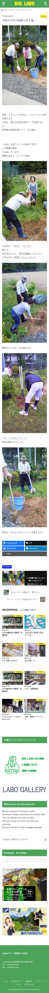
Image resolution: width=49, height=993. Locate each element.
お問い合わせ (29, 984)
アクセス (18, 984)
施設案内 (28, 981)
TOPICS (8, 567)
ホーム (5, 981)
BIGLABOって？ (16, 981)
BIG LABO (24, 3)
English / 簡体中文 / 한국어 (15, 839)
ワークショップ (40, 981)
